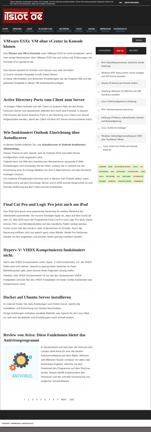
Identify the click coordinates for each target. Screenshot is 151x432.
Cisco (135, 167)
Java (112, 171)
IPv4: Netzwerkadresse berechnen (117, 109)
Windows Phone (124, 181)
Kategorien (105, 50)
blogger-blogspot (123, 167)
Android (102, 167)
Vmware (102, 181)
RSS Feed (133, 50)
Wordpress (138, 181)
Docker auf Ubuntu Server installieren (37, 297)
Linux (101, 176)
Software (126, 176)
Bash (110, 167)
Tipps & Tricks (17, 30)
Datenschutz (120, 30)
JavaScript (120, 171)
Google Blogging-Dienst (45, 30)
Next (64, 399)
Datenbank (103, 171)
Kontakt (6, 423)
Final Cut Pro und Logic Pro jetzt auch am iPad (45, 204)
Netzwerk (110, 176)
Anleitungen (29, 30)
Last (71, 399)
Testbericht (138, 176)
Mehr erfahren (132, 3)
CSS (141, 167)
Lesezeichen (133, 171)
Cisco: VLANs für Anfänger (113, 128)
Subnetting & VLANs (64, 30)
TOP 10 (119, 50)
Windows (112, 181)
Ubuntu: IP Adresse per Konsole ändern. (119, 83)
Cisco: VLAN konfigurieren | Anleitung (118, 101)
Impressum (105, 30)
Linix (143, 171)
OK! (120, 3)
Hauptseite (5, 30)
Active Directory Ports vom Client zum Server (44, 99)
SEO (118, 176)
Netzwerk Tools (91, 30)
